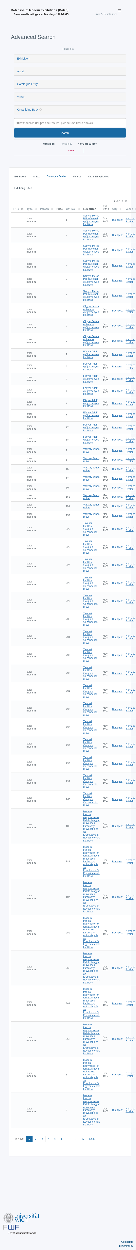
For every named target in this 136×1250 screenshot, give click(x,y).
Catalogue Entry (27, 84)
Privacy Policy (125, 1246)
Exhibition (23, 58)
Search (64, 133)
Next (91, 1138)
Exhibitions (20, 176)
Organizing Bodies (98, 176)
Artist (20, 71)
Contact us (127, 1241)
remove (71, 150)
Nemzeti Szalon (130, 220)
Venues (77, 176)
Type (29, 209)
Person (44, 209)
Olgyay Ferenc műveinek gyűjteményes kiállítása (91, 310)
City (114, 209)
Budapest (117, 220)
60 (82, 1138)
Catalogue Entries (56, 176)
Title (16, 209)
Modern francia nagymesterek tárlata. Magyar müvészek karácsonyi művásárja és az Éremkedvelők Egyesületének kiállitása (91, 826)
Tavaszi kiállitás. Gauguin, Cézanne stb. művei (90, 529)
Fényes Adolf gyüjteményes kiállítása (91, 354)
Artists (36, 176)
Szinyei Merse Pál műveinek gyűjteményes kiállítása (91, 220)
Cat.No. (71, 209)
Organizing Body (28, 109)
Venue (21, 96)
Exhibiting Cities (23, 188)
